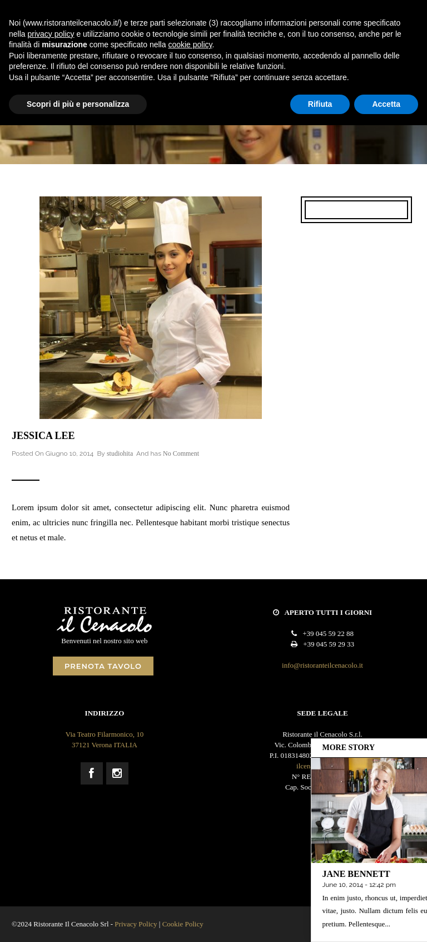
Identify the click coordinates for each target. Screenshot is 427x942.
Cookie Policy (182, 924)
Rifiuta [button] (320, 104)
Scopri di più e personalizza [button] (78, 104)
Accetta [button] (386, 104)
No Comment (181, 453)
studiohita (120, 453)
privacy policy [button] (50, 33)
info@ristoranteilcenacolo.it (322, 665)
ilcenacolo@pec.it (322, 766)
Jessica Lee (43, 435)
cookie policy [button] (190, 44)
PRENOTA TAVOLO (103, 666)
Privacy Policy (136, 924)
